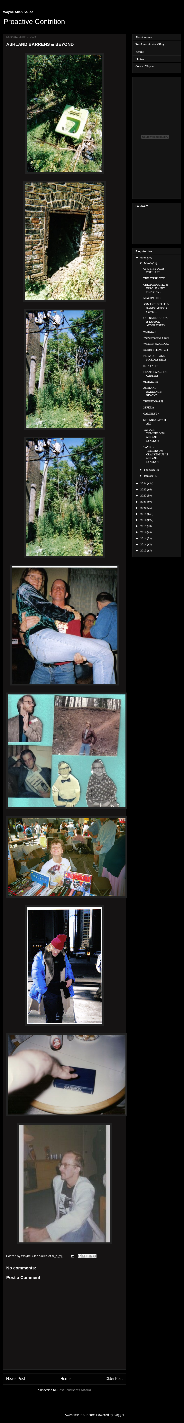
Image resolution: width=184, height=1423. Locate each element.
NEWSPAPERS (152, 298)
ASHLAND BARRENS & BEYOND (152, 391)
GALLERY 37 (151, 413)
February (150, 469)
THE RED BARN (153, 401)
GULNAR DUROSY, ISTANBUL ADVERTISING (155, 321)
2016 (143, 532)
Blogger (119, 1415)
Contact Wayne (144, 66)
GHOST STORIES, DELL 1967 (154, 270)
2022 (143, 495)
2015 (143, 538)
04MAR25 (149, 331)
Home (65, 1379)
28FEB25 (148, 407)
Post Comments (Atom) (74, 1390)
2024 (143, 483)
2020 (143, 508)
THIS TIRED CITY (154, 278)
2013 (143, 550)
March (148, 263)
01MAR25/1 (151, 381)
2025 (143, 258)
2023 (143, 489)
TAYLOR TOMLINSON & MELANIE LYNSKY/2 (154, 435)
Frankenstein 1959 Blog (149, 44)
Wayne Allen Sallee (18, 12)
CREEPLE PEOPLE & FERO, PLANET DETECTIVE (155, 288)
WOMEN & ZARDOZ (156, 343)
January (149, 476)
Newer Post (15, 1379)
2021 (143, 502)
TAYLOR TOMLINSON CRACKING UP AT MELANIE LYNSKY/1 (155, 454)
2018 (143, 520)
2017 (143, 526)
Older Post (114, 1379)
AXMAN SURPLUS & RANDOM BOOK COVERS (156, 307)
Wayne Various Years (156, 337)
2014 (143, 544)
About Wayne (143, 37)
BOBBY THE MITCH (155, 350)
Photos (139, 59)
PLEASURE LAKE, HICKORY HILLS (155, 357)
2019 (143, 514)
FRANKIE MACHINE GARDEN (155, 373)
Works (139, 51)
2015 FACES (150, 366)
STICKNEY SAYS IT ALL (154, 421)
